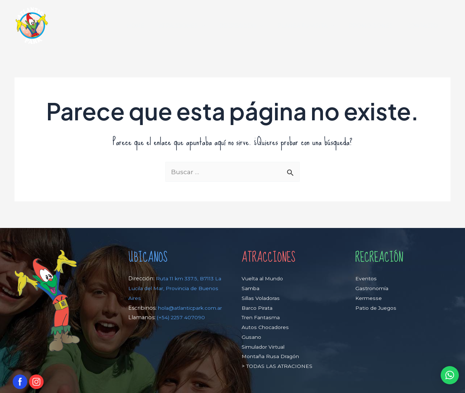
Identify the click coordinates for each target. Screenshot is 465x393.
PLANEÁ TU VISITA (316, 26)
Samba (251, 288)
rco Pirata (261, 308)
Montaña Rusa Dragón (271, 356)
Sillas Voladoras (261, 298)
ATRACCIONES (200, 26)
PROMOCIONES (377, 26)
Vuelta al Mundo (263, 279)
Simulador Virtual (264, 347)
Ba (245, 308)
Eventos (366, 279)
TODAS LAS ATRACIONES (279, 366)
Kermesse (368, 298)
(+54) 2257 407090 (181, 327)
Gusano (252, 337)
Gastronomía (372, 288)
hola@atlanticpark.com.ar (162, 317)
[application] (220, 26)
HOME (158, 26)
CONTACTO (424, 26)
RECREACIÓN (256, 26)
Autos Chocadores (266, 327)
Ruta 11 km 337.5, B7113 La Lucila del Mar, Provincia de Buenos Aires (172, 289)
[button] (449, 375)
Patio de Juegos (376, 308)
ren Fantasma (263, 317)
